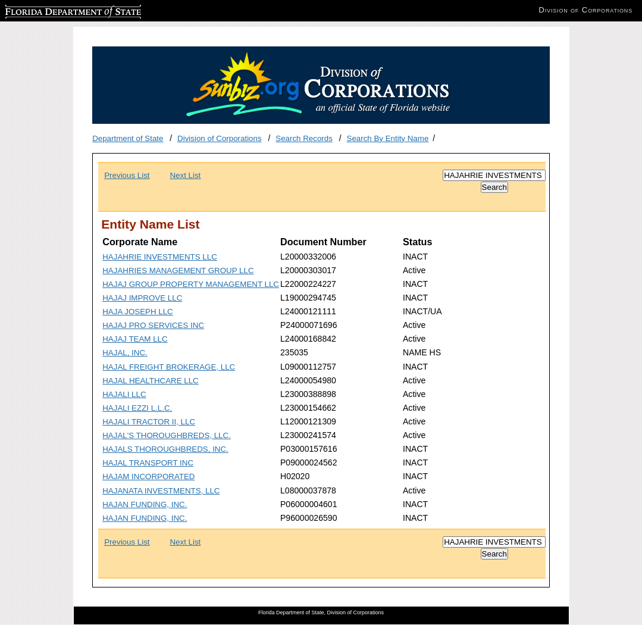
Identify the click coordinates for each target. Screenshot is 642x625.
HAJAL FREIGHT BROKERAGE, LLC (168, 366)
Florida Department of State (53, 9)
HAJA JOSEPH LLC (137, 311)
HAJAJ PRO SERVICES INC (153, 325)
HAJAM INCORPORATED (148, 476)
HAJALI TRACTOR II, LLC (148, 421)
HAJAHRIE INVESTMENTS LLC (159, 256)
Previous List (126, 175)
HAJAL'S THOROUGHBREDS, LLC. (166, 435)
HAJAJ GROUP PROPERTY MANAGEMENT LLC (190, 284)
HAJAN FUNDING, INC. (144, 504)
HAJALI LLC (124, 394)
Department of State (127, 138)
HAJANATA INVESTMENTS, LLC (161, 490)
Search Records (304, 138)
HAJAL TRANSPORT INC (147, 462)
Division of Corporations (219, 138)
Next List (185, 175)
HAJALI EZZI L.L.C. (137, 408)
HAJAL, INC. (125, 352)
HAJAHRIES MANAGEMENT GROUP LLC (177, 270)
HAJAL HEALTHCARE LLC (150, 380)
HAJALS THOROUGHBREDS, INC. (165, 449)
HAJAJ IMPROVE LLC (142, 297)
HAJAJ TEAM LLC (134, 339)
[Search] (494, 175)
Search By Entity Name (388, 138)
